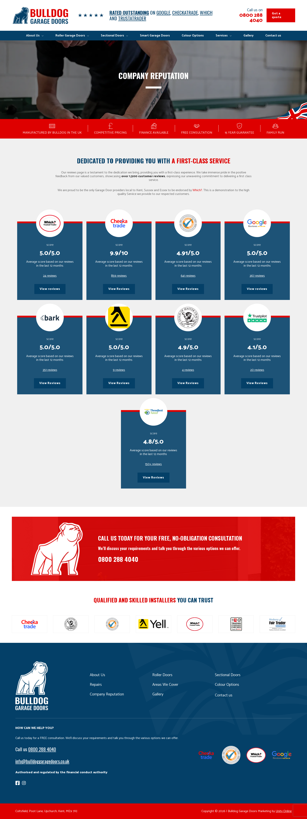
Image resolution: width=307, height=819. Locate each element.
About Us (33, 35)
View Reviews (119, 289)
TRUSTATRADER (132, 18)
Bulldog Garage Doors (40, 15)
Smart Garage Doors (155, 35)
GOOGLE (163, 12)
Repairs (96, 685)
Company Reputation (107, 694)
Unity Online (284, 811)
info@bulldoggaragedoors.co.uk (42, 761)
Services (222, 35)
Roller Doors (162, 675)
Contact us (273, 35)
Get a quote (277, 15)
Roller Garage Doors (70, 35)
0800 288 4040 (118, 559)
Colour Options (193, 35)
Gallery (248, 35)
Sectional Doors (112, 35)
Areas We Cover (165, 685)
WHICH (206, 12)
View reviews (50, 289)
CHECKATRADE (185, 12)
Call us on (245, 15)
